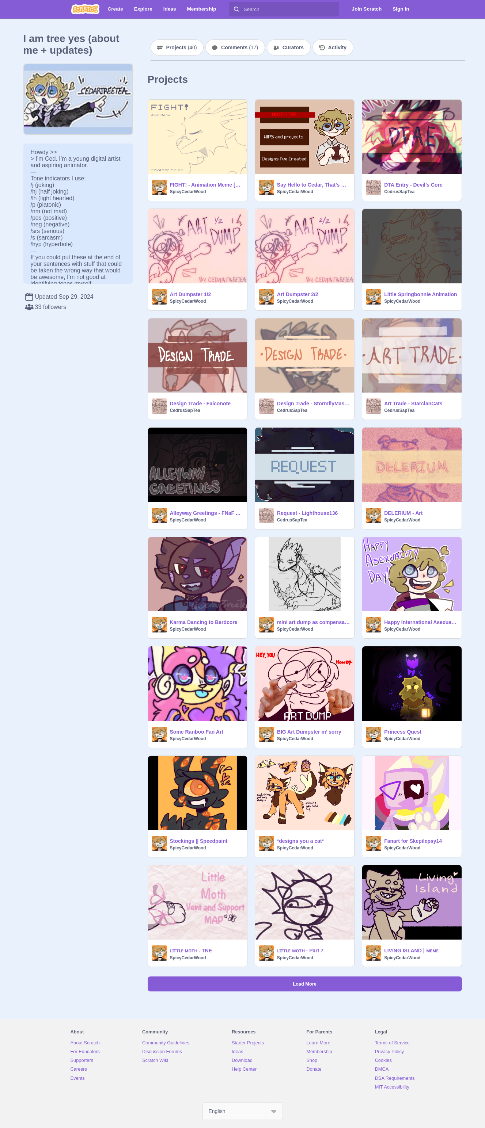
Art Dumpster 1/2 (190, 294)
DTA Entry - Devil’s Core (413, 185)
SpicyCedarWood (188, 191)
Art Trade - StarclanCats (413, 403)
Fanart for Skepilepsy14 (413, 841)
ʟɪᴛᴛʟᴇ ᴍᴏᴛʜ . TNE (191, 950)
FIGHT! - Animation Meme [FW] (206, 185)
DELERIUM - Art (403, 513)
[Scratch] (85, 9)
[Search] (236, 9)
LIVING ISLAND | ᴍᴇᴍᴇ (411, 950)
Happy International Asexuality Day (420, 622)
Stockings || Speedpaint (199, 841)
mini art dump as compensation (313, 622)
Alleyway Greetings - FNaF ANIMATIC (206, 513)
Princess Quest (402, 732)
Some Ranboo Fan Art (197, 732)
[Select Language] (242, 1111)
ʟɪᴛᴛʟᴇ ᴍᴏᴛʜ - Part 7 (300, 950)
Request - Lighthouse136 (307, 513)
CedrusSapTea (399, 191)
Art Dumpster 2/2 (297, 294)
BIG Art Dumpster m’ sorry (309, 732)
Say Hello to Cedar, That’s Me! (313, 185)
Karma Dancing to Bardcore (204, 622)
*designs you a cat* (300, 841)
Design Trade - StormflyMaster (313, 403)
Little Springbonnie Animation (420, 294)
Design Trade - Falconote (200, 403)
